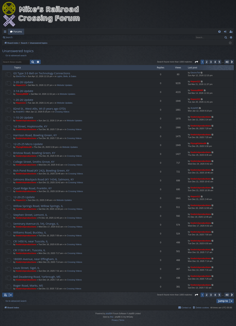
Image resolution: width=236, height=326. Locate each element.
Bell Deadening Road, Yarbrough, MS (36, 276)
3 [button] (211, 62)
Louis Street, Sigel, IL (26, 268)
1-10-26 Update (23, 117)
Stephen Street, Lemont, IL (30, 215)
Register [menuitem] (232, 32)
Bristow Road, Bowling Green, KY (34, 153)
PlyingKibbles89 (24, 147)
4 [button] (215, 62)
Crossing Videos (62, 112)
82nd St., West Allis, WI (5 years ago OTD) (39, 108)
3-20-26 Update (23, 82)
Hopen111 (21, 85)
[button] (196, 62)
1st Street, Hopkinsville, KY (30, 126)
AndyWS (20, 112)
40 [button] (226, 62)
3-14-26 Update (23, 91)
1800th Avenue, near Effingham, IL (35, 259)
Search (9, 37)
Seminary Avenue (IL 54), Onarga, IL (36, 223)
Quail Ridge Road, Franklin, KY (32, 188)
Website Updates (64, 85)
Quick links (6, 32)
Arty (111, 317)
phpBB (108, 314)
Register (33, 37)
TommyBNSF (22, 94)
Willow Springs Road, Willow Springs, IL (38, 206)
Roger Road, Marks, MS (28, 285)
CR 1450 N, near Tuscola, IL (30, 241)
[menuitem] (219, 32)
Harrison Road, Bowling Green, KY (35, 135)
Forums (17, 31)
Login (20, 37)
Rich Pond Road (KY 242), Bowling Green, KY (41, 170)
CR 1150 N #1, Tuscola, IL (29, 250)
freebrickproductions (26, 120)
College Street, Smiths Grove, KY (33, 161)
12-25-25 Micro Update (28, 144)
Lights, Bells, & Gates (66, 76)
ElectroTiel (21, 76)
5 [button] (219, 62)
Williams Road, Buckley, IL (29, 232)
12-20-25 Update (24, 197)
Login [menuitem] (226, 32)
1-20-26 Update (23, 100)
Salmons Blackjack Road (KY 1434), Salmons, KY (43, 179)
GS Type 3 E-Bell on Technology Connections (41, 73)
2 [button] (206, 62)
